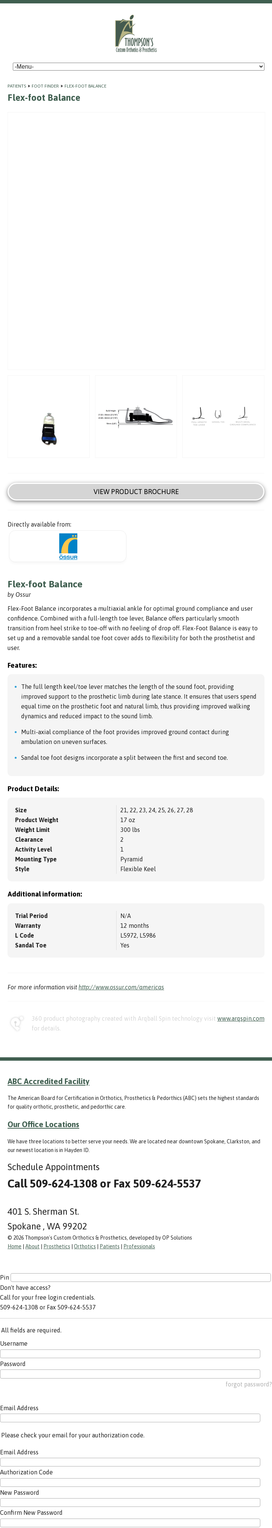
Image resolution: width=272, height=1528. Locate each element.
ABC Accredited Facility (48, 1081)
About (32, 1246)
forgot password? (249, 1384)
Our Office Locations (43, 1124)
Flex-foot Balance (85, 86)
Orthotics (85, 1246)
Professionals (139, 1246)
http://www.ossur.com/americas (121, 987)
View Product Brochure (136, 492)
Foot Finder (45, 86)
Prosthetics (56, 1246)
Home (15, 1246)
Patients (17, 86)
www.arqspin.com (240, 1018)
